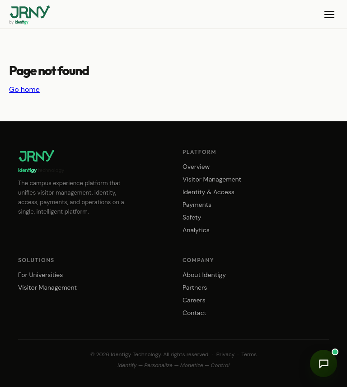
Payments (197, 205)
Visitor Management (212, 179)
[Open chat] (323, 363)
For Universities (40, 275)
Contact (194, 313)
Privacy (225, 354)
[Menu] (329, 14)
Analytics (196, 230)
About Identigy (204, 275)
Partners (195, 287)
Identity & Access (208, 192)
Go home (24, 89)
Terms (249, 354)
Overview (196, 166)
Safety (192, 217)
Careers (194, 300)
